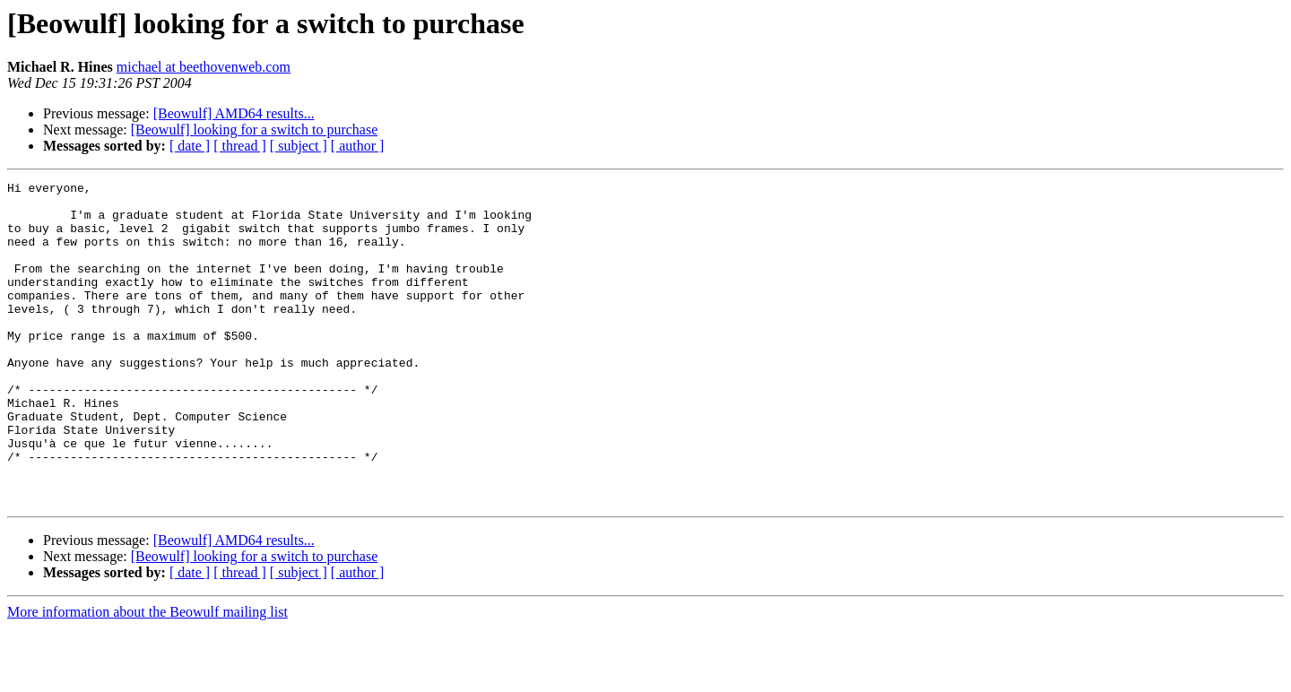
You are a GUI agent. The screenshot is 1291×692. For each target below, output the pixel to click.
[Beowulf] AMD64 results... (234, 113)
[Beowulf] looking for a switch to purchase (254, 129)
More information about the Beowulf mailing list (147, 676)
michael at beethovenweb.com (203, 66)
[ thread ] (239, 145)
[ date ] (189, 145)
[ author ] (358, 145)
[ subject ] (298, 145)
